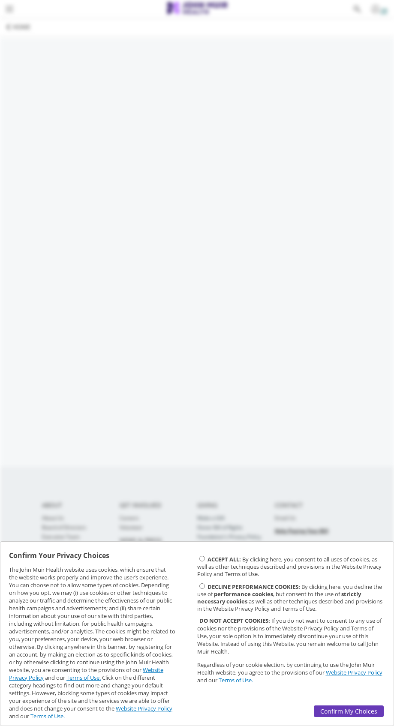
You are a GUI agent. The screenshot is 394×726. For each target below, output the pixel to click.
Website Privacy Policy (144, 708)
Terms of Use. (83, 677)
